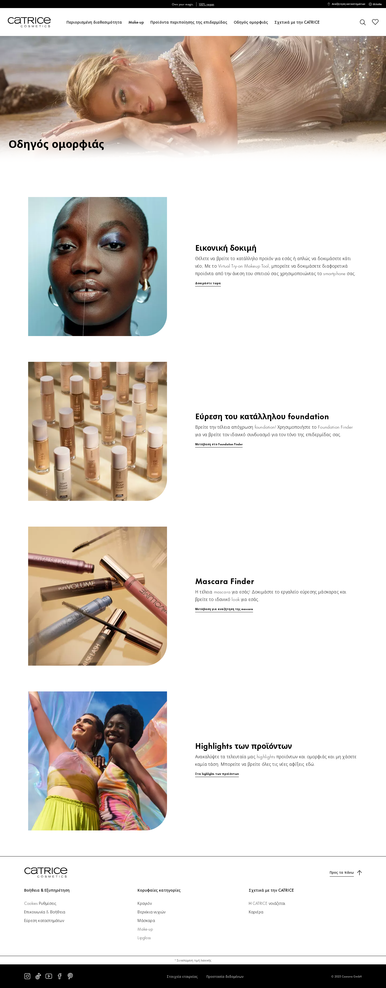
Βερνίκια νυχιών (151, 912)
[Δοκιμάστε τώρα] (193, 279)
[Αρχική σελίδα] (28, 22)
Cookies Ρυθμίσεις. (40, 903)
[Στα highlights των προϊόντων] (193, 773)
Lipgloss (144, 937)
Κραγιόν (144, 903)
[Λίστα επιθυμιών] (375, 22)
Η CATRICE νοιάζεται (267, 903)
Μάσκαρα (146, 920)
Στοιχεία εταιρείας (182, 976)
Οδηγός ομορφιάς (251, 22)
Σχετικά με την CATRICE (297, 22)
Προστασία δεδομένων (225, 976)
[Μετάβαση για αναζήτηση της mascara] (193, 609)
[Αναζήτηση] (362, 22)
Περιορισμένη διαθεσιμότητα (94, 22)
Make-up (136, 22)
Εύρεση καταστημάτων (44, 920)
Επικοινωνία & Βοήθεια (44, 912)
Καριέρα (256, 912)
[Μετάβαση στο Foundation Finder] (193, 444)
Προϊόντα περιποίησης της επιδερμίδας (188, 22)
